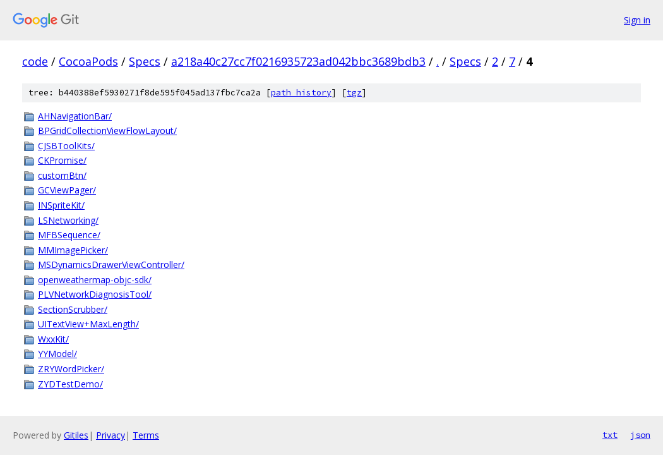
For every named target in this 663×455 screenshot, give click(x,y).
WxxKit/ (53, 339)
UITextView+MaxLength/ (88, 324)
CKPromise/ (62, 160)
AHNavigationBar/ (75, 116)
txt (610, 434)
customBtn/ (62, 175)
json (640, 434)
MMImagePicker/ (73, 250)
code (35, 61)
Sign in (637, 20)
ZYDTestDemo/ (70, 384)
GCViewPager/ (67, 190)
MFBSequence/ (69, 235)
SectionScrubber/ (72, 309)
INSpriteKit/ (61, 205)
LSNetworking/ (68, 220)
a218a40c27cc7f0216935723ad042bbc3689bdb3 (298, 61)
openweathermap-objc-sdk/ (95, 280)
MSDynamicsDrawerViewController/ (111, 264)
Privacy (110, 435)
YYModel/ (57, 354)
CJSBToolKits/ (66, 146)
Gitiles (76, 435)
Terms (146, 435)
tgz (354, 92)
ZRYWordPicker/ (71, 369)
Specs (144, 61)
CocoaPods (88, 61)
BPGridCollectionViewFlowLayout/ (107, 130)
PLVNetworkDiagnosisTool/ (95, 294)
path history (301, 92)
